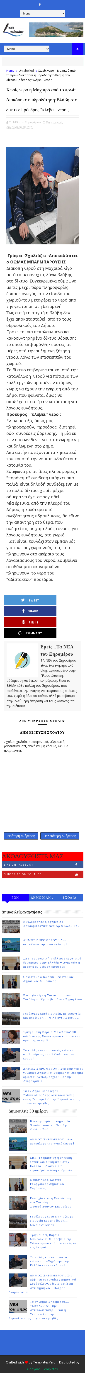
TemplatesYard (44, 1352)
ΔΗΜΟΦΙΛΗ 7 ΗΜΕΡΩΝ (42, 888)
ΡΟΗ (15, 888)
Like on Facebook (43, 855)
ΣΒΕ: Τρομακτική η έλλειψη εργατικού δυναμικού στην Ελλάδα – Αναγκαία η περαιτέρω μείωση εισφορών (52, 953)
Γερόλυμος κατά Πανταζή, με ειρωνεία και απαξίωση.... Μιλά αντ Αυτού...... (52, 1211)
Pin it (26, 621)
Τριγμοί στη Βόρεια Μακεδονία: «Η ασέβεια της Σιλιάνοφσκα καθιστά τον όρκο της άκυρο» (51, 1026)
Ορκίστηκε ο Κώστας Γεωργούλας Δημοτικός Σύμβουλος (47, 1174)
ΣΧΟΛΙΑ (70, 888)
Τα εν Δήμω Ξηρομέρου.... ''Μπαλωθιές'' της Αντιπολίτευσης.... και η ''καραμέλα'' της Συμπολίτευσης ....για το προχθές (39, 1300)
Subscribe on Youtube (43, 864)
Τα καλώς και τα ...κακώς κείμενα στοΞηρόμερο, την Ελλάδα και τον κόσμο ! (49, 1045)
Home (10, 70)
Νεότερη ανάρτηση (21, 825)
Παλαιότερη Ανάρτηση (60, 825)
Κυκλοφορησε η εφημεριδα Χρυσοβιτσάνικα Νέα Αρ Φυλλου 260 (50, 1115)
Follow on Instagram (43, 874)
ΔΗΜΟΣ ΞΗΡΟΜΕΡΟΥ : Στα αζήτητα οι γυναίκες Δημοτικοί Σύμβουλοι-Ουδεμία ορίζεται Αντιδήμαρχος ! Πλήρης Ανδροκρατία (42, 1274)
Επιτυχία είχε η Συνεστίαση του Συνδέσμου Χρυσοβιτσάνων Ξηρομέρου (51, 1192)
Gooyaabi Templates (42, 1359)
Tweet (26, 610)
